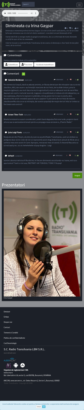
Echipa (6, 317)
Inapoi (77, 175)
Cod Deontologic (10, 343)
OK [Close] (44, 407)
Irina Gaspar (42, 244)
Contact (7, 327)
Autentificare (11, 64)
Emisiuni (7, 311)
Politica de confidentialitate (14, 338)
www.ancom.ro (16, 380)
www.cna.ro (8, 372)
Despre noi (8, 322)
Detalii (39, 407)
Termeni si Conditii (11, 332)
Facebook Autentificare (45, 65)
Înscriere (26, 64)
